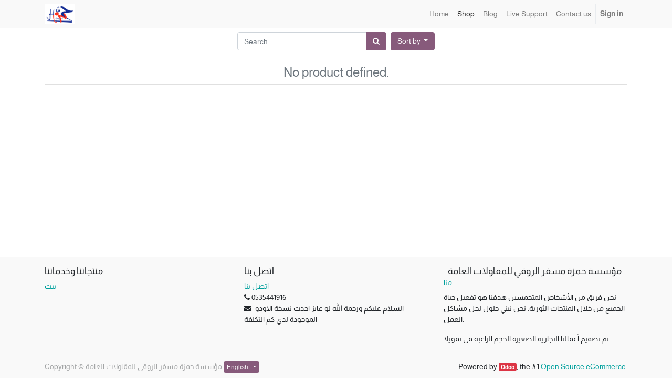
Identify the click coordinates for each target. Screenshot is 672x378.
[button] (413, 41)
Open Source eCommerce (583, 366)
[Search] (376, 41)
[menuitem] (439, 14)
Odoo (507, 367)
